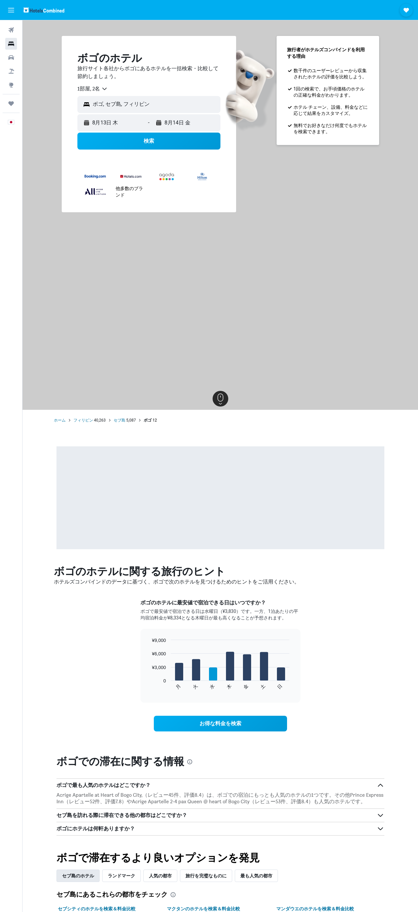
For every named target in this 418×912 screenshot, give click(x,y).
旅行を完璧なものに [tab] (206, 875)
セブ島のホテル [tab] (78, 875)
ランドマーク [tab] (121, 875)
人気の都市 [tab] (160, 875)
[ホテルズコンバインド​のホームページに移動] (44, 10)
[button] (11, 10)
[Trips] (11, 103)
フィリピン (83, 420)
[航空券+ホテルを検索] (11, 71)
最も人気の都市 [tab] (256, 875)
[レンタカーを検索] (11, 57)
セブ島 (119, 420)
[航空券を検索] (11, 30)
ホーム (60, 420)
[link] (220, 723)
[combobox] (92, 89)
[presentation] (190, 762)
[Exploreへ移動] (11, 84)
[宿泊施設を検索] (11, 43)
